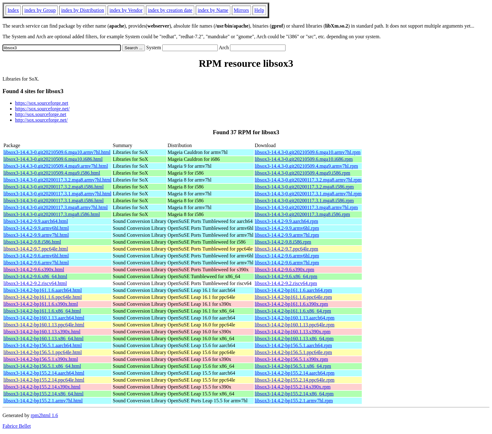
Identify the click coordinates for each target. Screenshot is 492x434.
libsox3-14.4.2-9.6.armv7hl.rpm (287, 262)
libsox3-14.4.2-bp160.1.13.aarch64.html (43, 317)
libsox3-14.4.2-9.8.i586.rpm (283, 242)
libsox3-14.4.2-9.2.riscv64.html (35, 283)
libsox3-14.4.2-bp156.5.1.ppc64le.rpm (293, 352)
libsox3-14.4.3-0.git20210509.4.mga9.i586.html (51, 173)
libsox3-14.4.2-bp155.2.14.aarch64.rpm (294, 373)
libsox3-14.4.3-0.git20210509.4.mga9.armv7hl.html (55, 166)
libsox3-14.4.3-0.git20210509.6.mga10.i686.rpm (304, 159)
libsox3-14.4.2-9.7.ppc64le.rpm (286, 248)
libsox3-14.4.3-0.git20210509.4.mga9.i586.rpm (302, 173)
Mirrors (241, 10)
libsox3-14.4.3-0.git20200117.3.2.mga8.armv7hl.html (57, 180)
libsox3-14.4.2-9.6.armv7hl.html (36, 262)
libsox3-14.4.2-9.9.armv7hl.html (36, 235)
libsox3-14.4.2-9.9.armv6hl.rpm (287, 228)
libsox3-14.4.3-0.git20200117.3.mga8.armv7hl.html (55, 207)
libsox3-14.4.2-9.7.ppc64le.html (35, 248)
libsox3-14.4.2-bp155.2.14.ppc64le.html (43, 380)
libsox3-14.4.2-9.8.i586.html (32, 242)
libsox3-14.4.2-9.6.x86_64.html (35, 276)
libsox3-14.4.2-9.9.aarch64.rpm (286, 221)
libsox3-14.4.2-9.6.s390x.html (33, 269)
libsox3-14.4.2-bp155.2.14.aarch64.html (43, 373)
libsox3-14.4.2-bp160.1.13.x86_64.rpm (294, 338)
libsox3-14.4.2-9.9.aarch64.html (35, 221)
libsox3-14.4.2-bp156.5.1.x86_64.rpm (293, 366)
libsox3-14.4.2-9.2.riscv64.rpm (286, 283)
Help (259, 10)
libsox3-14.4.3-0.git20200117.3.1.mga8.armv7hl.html (57, 193)
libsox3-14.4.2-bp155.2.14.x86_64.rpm (294, 393)
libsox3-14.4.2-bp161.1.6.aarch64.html (42, 290)
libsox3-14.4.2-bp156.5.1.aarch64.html (42, 345)
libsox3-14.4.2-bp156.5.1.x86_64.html (42, 366)
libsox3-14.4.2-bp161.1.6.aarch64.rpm (293, 290)
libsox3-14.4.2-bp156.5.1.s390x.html (40, 359)
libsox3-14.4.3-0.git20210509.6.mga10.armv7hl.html (56, 152)
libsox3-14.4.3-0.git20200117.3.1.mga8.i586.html (53, 200)
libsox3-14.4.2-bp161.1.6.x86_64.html (42, 311)
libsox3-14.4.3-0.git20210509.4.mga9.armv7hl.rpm (306, 166)
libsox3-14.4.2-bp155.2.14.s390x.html (41, 386)
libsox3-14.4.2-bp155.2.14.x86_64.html (43, 393)
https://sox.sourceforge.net (41, 103)
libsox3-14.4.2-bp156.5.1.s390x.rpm (291, 359)
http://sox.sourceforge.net (40, 114)
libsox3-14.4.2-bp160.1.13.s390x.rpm (293, 331)
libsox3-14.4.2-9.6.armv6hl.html (36, 255)
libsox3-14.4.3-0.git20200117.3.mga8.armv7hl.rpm (306, 207)
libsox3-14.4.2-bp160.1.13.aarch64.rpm (294, 317)
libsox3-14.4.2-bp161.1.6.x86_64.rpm (293, 311)
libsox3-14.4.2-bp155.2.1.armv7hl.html (43, 400)
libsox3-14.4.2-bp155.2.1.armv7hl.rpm (294, 400)
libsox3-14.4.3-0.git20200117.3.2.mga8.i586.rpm (304, 186)
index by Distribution (82, 10)
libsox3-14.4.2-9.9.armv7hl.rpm (287, 235)
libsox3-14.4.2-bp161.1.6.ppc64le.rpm (293, 297)
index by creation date (170, 10)
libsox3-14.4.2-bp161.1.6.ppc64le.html (42, 297)
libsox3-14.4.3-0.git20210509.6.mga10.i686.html (53, 159)
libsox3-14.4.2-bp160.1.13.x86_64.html (43, 338)
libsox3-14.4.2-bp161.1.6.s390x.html (40, 304)
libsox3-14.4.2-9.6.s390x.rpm (284, 269)
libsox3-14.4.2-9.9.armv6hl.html (36, 228)
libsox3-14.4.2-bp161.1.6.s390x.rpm (291, 304)
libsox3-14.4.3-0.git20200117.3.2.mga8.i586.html (53, 186)
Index (13, 10)
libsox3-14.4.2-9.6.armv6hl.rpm (287, 255)
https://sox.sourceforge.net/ (42, 108)
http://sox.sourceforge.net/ (41, 120)
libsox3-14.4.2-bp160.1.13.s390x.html (41, 331)
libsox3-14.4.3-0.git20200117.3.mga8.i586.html (51, 214)
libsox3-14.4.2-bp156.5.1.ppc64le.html (42, 352)
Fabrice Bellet (17, 426)
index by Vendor (126, 10)
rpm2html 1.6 (44, 415)
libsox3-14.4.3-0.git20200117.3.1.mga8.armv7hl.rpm (308, 193)
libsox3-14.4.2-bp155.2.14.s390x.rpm (293, 386)
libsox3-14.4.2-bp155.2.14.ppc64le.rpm (294, 380)
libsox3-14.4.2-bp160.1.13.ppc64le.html (43, 324)
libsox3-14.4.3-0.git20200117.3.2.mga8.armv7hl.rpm (308, 180)
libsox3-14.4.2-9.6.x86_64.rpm (286, 276)
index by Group (40, 10)
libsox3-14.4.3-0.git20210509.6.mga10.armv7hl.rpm (308, 152)
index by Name (213, 10)
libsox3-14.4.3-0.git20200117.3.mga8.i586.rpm (302, 214)
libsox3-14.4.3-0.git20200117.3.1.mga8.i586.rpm (304, 200)
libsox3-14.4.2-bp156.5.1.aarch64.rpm (293, 345)
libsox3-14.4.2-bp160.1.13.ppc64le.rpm (294, 324)
